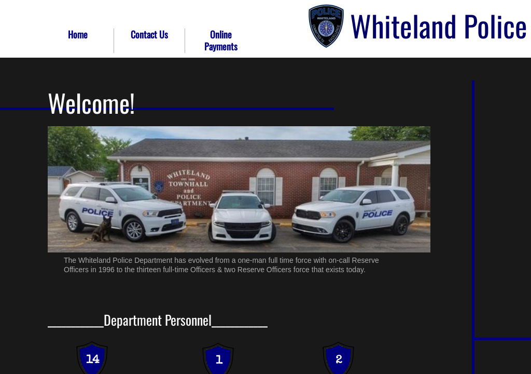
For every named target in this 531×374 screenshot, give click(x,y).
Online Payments (220, 40)
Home (78, 34)
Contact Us (149, 34)
